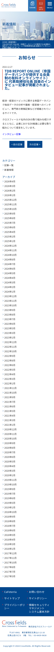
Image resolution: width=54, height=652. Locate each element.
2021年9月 (9, 397)
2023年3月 (9, 333)
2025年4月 (9, 232)
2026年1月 (9, 195)
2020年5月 (9, 461)
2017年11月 (10, 558)
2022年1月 (9, 383)
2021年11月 (10, 388)
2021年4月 (9, 415)
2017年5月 (9, 576)
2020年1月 (9, 475)
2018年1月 (9, 548)
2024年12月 (10, 245)
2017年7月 (9, 571)
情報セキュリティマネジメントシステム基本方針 (39, 608)
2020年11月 (10, 434)
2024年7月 (9, 264)
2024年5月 (9, 273)
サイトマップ (12, 598)
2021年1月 (9, 424)
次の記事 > (34, 144)
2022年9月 (9, 356)
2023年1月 (9, 337)
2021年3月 (9, 420)
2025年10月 (10, 209)
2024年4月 (9, 278)
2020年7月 (9, 452)
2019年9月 (9, 489)
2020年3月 (9, 470)
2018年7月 (9, 525)
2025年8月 (9, 218)
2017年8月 (9, 567)
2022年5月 (9, 369)
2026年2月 (9, 190)
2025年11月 (10, 204)
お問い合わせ (36, 592)
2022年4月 (9, 374)
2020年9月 (9, 443)
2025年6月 (9, 227)
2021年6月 (9, 406)
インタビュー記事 (11, 134)
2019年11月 (10, 480)
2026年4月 (9, 181)
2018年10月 (10, 512)
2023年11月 (10, 300)
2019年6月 (9, 498)
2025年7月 (9, 222)
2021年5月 (9, 411)
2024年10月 (10, 255)
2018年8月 (9, 521)
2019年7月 (9, 493)
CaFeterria (10, 592)
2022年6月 (9, 365)
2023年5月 (9, 328)
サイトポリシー (38, 598)
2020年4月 (9, 466)
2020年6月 (9, 457)
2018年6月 (9, 530)
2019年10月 (10, 484)
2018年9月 (9, 516)
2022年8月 (9, 360)
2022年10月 (10, 351)
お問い (41, 8)
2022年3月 (9, 379)
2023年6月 (9, 323)
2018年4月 (9, 539)
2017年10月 (10, 562)
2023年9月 (9, 310)
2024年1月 (9, 291)
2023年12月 (10, 296)
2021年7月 (9, 401)
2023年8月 (9, 314)
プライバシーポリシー (14, 606)
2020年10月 (10, 438)
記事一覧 (9, 165)
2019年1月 (9, 507)
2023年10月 (10, 305)
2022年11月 (10, 346)
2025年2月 (9, 236)
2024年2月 (9, 287)
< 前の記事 (16, 144)
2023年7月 (9, 319)
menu (49, 8)
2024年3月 (9, 282)
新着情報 (9, 169)
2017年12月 (10, 553)
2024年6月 (9, 268)
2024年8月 (9, 259)
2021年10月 (10, 392)
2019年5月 (9, 502)
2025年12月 (10, 199)
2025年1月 (9, 241)
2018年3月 (9, 544)
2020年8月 (9, 447)
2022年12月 (10, 342)
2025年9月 (9, 213)
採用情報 (32, 7)
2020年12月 (10, 429)
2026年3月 (9, 186)
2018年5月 (9, 535)
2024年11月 (10, 250)
